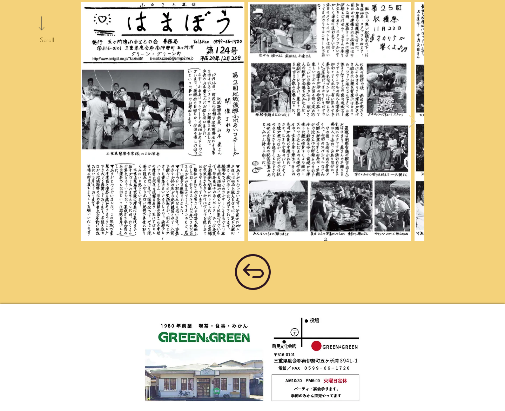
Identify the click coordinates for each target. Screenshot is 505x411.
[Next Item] (412, 121)
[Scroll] (47, 40)
